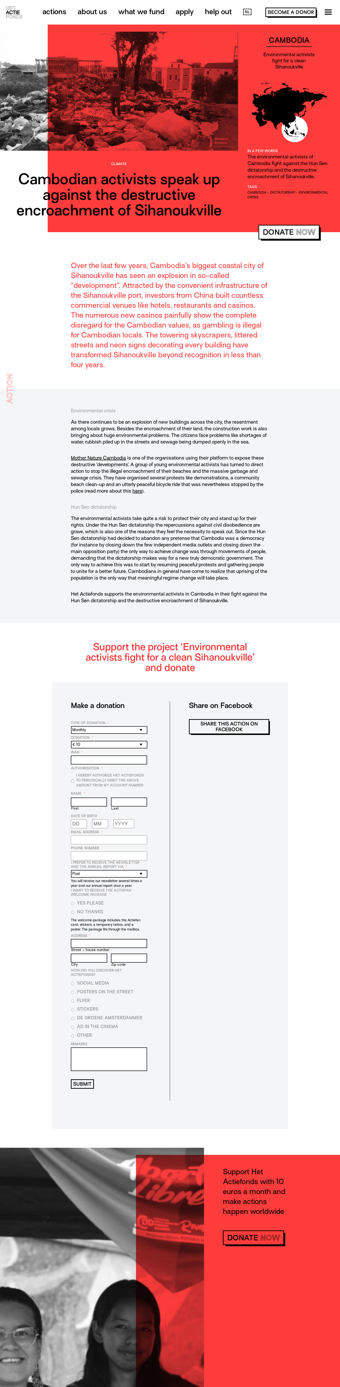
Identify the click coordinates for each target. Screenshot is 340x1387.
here (137, 491)
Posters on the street (105, 991)
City (74, 964)
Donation (82, 737)
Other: (85, 1035)
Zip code (118, 964)
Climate (119, 164)
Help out (218, 11)
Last (115, 808)
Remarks (79, 1044)
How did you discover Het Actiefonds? (96, 973)
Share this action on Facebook (229, 726)
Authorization (87, 768)
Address (81, 936)
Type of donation (90, 723)
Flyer (83, 1000)
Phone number (85, 848)
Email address (86, 832)
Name (78, 793)
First (75, 808)
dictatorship (282, 192)
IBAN (77, 752)
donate (289, 232)
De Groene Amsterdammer (109, 1017)
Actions (54, 11)
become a (291, 12)
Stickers (87, 1009)
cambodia (257, 192)
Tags (252, 187)
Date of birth (84, 816)
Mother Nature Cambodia (98, 458)
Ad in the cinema (97, 1026)
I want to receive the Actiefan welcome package (101, 892)
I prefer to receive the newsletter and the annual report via (105, 865)
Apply (185, 11)
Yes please (90, 902)
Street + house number (90, 950)
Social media (93, 983)
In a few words (262, 151)
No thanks (90, 911)
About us (92, 11)
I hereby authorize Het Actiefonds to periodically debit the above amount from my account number (110, 780)
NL (247, 12)
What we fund (141, 11)
